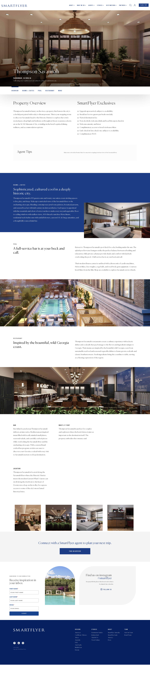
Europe (77, 663)
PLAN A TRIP (143, 6)
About (69, 6)
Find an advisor (75, 562)
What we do (79, 6)
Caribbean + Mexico (81, 646)
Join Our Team (128, 643)
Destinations (108, 6)
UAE (76, 654)
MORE (56, 93)
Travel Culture (95, 651)
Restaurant (47, 93)
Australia (77, 651)
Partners (120, 6)
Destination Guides (97, 643)
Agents (89, 6)
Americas (78, 643)
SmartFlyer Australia (114, 643)
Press (109, 651)
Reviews (78, 640)
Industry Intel (95, 646)
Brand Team (127, 646)
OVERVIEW (14, 93)
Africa (77, 649)
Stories (98, 6)
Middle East (78, 660)
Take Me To (94, 649)
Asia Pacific (78, 657)
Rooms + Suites (26, 93)
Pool (37, 93)
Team (126, 640)
